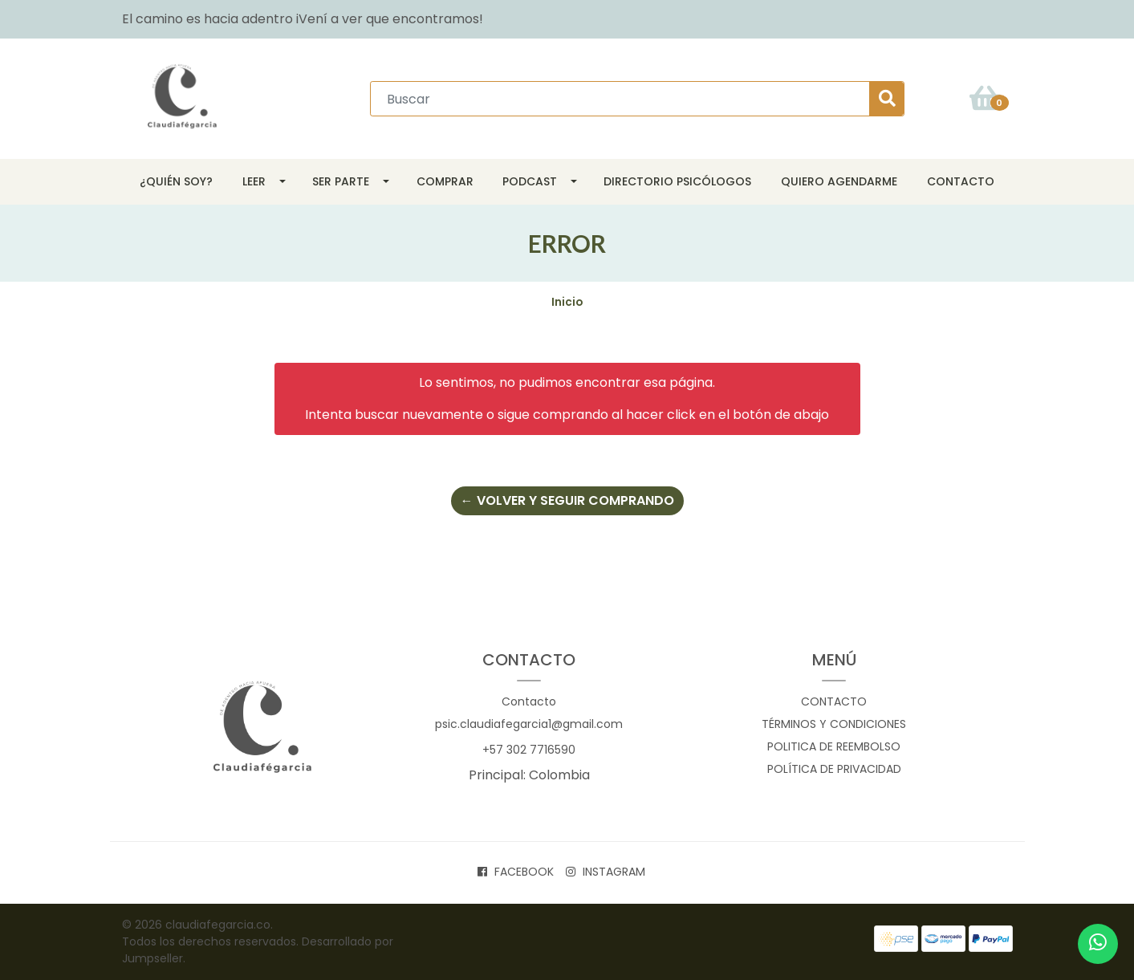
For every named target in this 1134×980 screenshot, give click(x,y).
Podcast (529, 181)
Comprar (445, 181)
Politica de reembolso (833, 746)
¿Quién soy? (176, 181)
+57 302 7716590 (528, 750)
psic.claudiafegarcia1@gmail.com (529, 724)
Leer (254, 181)
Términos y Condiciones (834, 724)
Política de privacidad (834, 769)
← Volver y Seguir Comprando (567, 500)
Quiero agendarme (839, 181)
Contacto (960, 181)
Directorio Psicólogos (677, 181)
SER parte (340, 181)
